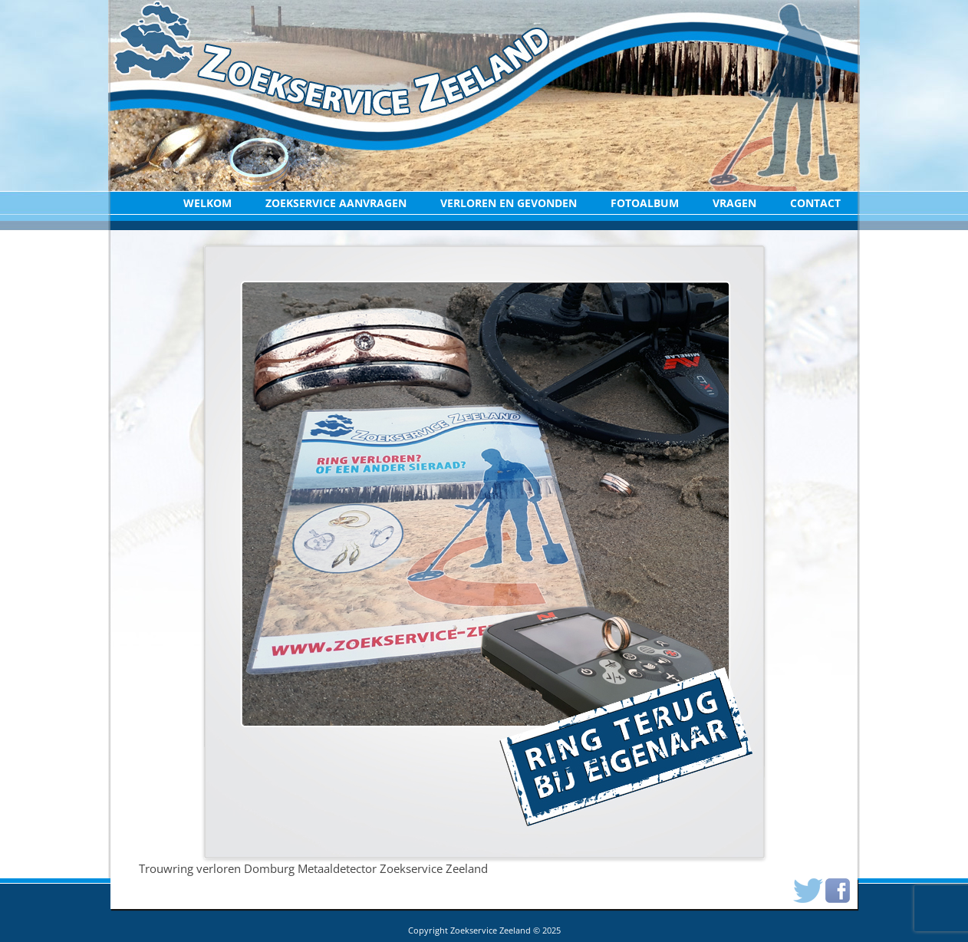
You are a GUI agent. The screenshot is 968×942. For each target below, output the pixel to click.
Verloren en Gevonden (508, 203)
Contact (815, 203)
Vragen (734, 203)
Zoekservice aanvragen (336, 203)
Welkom (207, 203)
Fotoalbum (645, 203)
